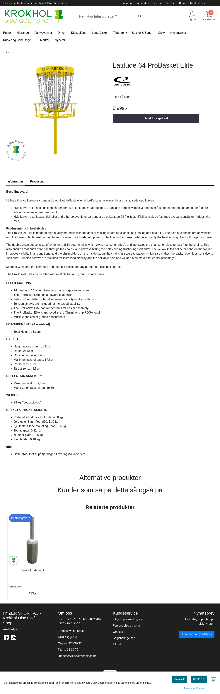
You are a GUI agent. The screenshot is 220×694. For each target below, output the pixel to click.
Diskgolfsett (78, 32)
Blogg (182, 3)
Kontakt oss (197, 3)
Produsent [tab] (37, 181)
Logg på (127, 3)
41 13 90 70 (70, 649)
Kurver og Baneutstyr (17, 40)
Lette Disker (100, 32)
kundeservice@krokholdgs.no (77, 656)
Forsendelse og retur (149, 3)
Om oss (170, 3)
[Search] (110, 16)
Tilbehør (119, 32)
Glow (161, 32)
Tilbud (117, 644)
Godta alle (199, 679)
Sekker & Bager (142, 32)
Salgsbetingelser (124, 638)
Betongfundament (32, 570)
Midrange (23, 32)
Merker (44, 40)
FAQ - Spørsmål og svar (129, 619)
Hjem (7, 52)
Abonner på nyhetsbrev (197, 634)
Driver (62, 32)
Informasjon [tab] (15, 181)
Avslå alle (179, 679)
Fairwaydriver (43, 32)
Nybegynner (178, 32)
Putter (7, 32)
